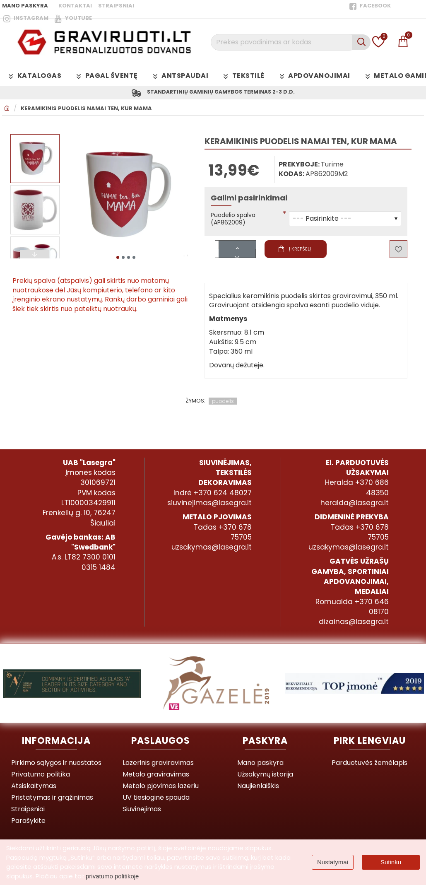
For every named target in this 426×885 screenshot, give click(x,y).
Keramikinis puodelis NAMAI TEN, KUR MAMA (86, 110)
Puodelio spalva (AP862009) (236, 221)
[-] (237, 257)
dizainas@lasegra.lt (354, 622)
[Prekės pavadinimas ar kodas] (361, 42)
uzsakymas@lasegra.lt (211, 547)
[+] (237, 248)
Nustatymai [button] (332, 862)
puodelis (223, 404)
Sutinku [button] (390, 862)
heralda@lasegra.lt (354, 503)
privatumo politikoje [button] (112, 876)
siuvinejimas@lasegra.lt (209, 503)
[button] (117, 257)
